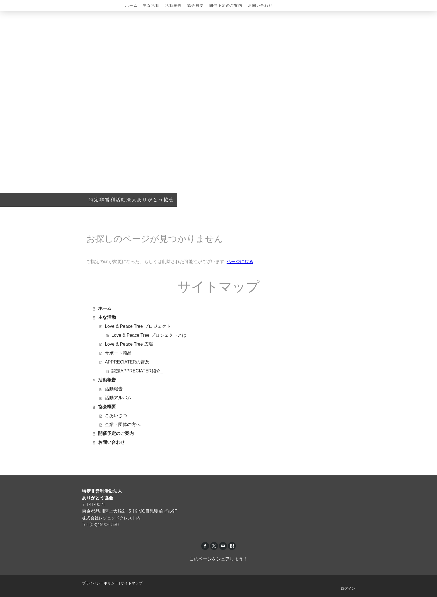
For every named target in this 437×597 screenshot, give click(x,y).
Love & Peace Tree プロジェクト (138, 326)
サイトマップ (131, 583)
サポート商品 (118, 353)
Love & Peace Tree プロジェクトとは (148, 335)
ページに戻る (240, 261)
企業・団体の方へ (122, 424)
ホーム (131, 5)
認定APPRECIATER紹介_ (137, 371)
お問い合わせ (260, 5)
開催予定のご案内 (225, 5)
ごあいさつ (116, 415)
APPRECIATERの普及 (127, 362)
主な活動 (151, 5)
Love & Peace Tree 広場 (129, 344)
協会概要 (195, 5)
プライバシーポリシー (100, 583)
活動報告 (173, 5)
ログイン (348, 588)
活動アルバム (118, 397)
